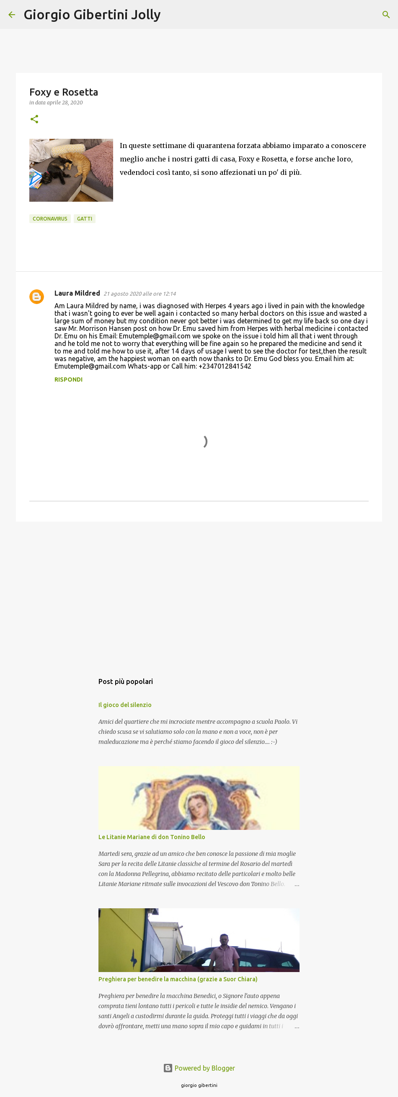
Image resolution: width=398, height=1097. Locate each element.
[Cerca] (173, 15)
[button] (34, 119)
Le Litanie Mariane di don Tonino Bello (151, 837)
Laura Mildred (77, 293)
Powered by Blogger (199, 1068)
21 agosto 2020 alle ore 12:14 (139, 293)
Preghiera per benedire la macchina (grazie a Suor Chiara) (178, 979)
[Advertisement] (199, 593)
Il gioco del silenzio (125, 705)
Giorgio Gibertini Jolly (92, 14)
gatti (84, 218)
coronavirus (50, 218)
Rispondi (68, 379)
